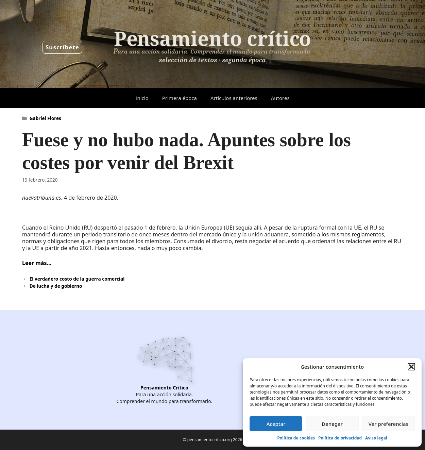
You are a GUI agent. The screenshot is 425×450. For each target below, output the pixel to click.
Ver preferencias (388, 423)
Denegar (332, 423)
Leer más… (36, 263)
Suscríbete (62, 47)
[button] (411, 366)
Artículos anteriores (233, 98)
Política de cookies (296, 438)
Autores (280, 98)
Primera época (179, 98)
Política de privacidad (340, 438)
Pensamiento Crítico (164, 387)
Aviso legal (376, 438)
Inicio (141, 98)
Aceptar (276, 423)
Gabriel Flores (45, 118)
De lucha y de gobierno (56, 286)
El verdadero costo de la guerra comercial (77, 279)
